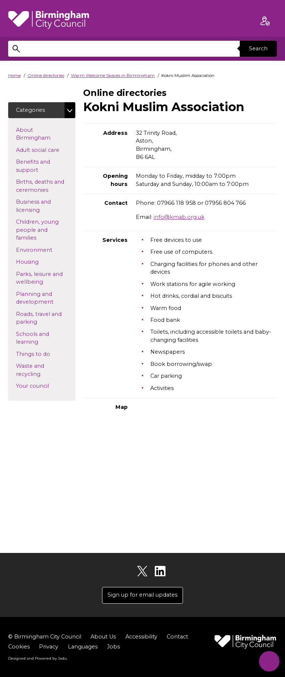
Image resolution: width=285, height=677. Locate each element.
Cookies (19, 646)
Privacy (48, 646)
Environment (45, 249)
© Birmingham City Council (44, 636)
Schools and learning (39, 338)
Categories (30, 110)
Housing (39, 261)
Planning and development (45, 298)
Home (14, 75)
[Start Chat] (269, 661)
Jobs (113, 646)
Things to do (45, 353)
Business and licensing (39, 206)
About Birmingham (45, 134)
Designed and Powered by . (38, 658)
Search (258, 48)
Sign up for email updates (142, 594)
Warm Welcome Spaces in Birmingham (113, 75)
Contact (177, 636)
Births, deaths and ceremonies (44, 186)
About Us (103, 636)
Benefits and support (39, 166)
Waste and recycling (40, 370)
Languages (83, 646)
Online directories (45, 75)
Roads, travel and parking (39, 318)
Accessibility (141, 636)
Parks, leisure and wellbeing (41, 278)
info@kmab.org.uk (179, 217)
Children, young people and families (38, 230)
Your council (44, 385)
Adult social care (45, 149)
